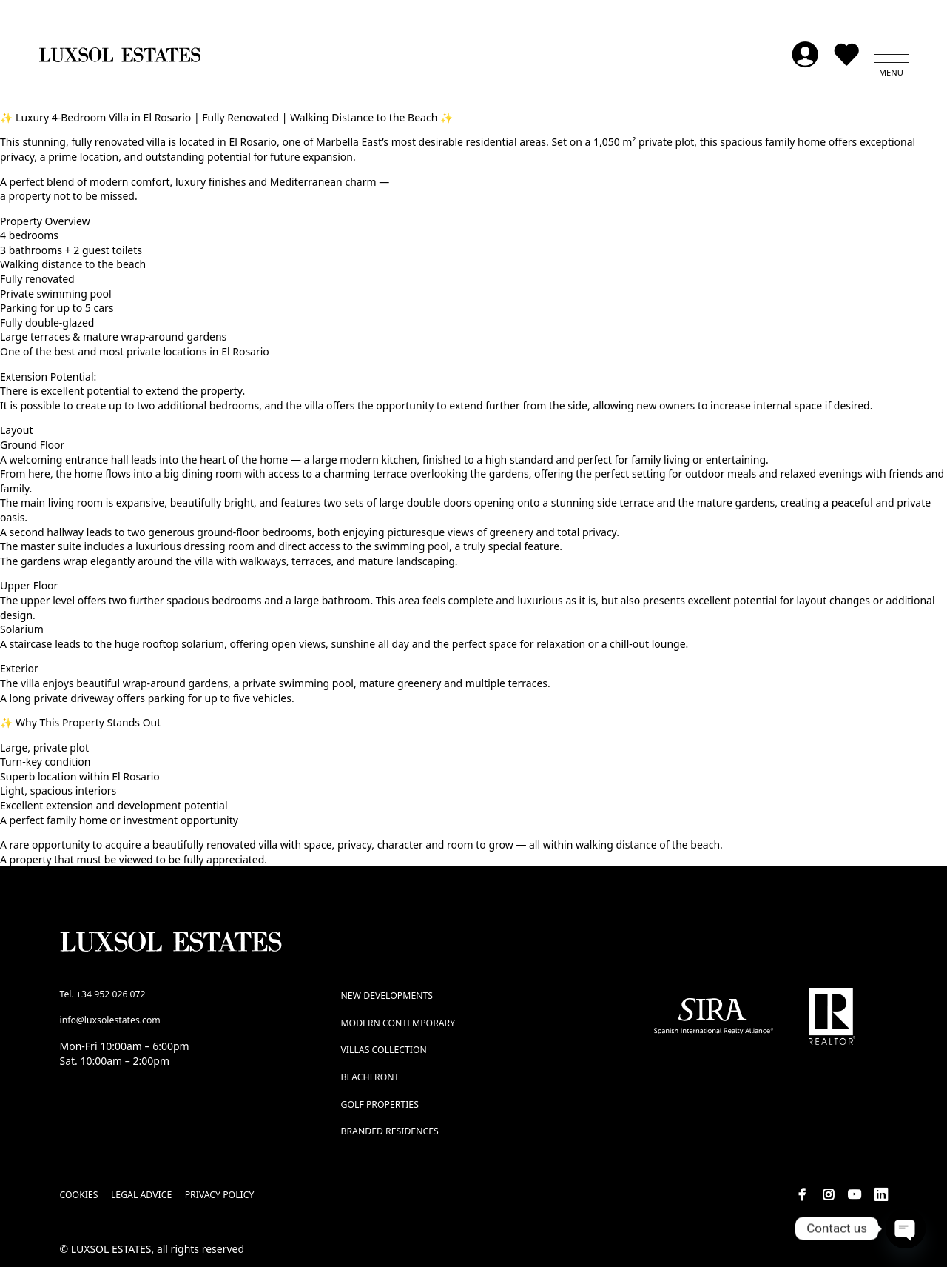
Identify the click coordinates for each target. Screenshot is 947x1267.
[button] (891, 55)
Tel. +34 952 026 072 (103, 994)
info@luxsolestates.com (110, 1020)
